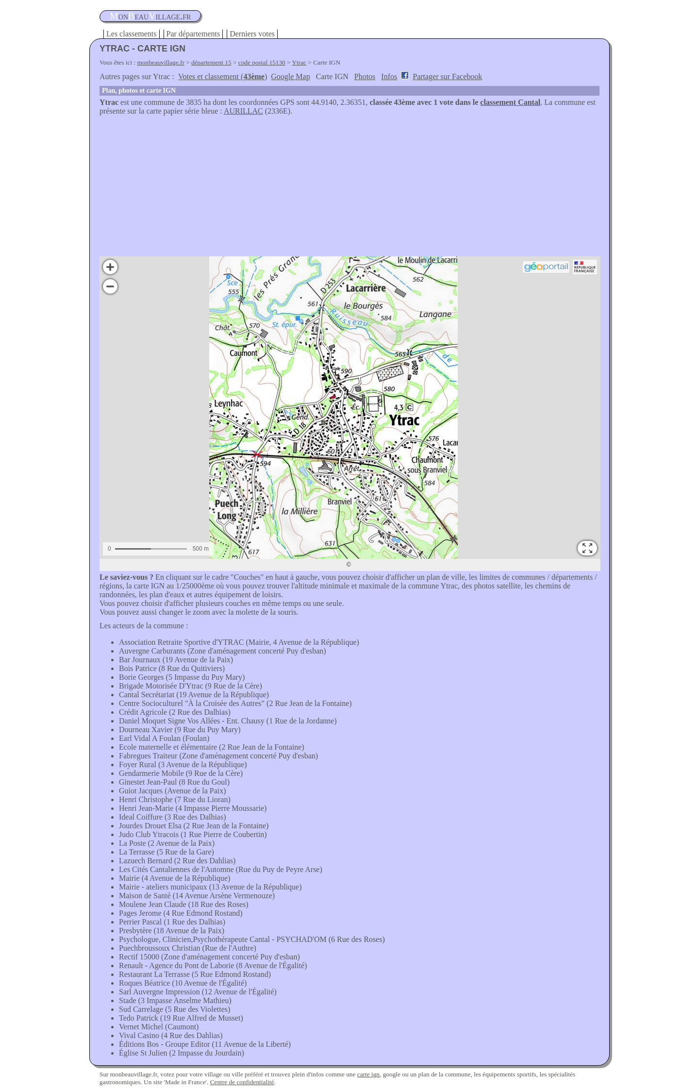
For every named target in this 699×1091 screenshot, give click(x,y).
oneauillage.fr (150, 16)
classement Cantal (510, 102)
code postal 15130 (261, 62)
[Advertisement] (349, 188)
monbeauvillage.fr (160, 62)
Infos (389, 76)
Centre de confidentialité (242, 1082)
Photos (365, 76)
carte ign (368, 1074)
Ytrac (299, 62)
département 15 (211, 62)
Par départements (193, 34)
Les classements (131, 34)
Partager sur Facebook (447, 76)
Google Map (290, 76)
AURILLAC (243, 111)
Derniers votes (252, 34)
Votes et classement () (222, 76)
